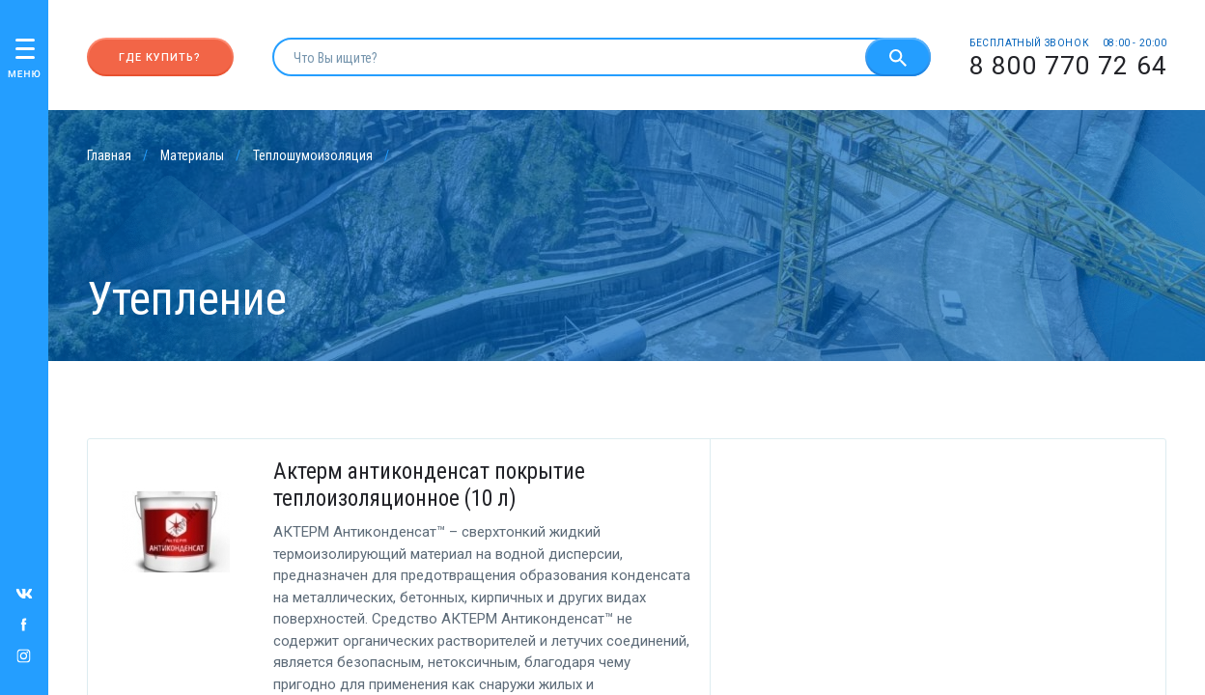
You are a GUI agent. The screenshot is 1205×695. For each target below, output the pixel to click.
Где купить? (160, 57)
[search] (568, 57)
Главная (109, 155)
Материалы (192, 155)
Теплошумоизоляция (313, 155)
